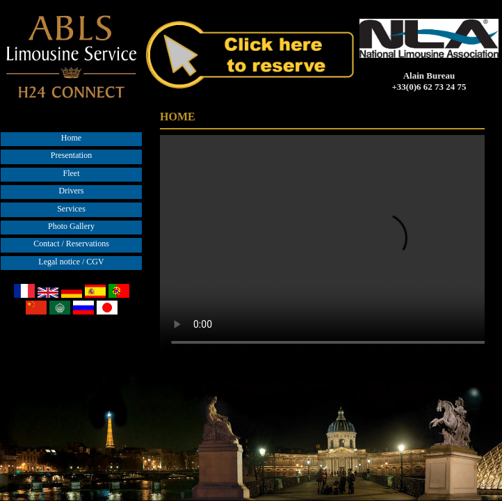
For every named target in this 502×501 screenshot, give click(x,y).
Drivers (71, 191)
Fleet (71, 173)
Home (71, 138)
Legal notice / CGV (71, 262)
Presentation (71, 155)
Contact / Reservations (71, 243)
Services (71, 209)
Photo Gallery (71, 226)
